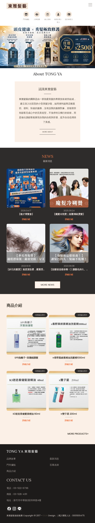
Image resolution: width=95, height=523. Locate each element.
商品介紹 (11, 471)
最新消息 (54, 458)
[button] (92, 47)
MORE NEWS (47, 284)
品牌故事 (11, 458)
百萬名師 (54, 465)
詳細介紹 (26, 364)
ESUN (45, 515)
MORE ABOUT (47, 132)
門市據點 (11, 465)
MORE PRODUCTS (77, 433)
